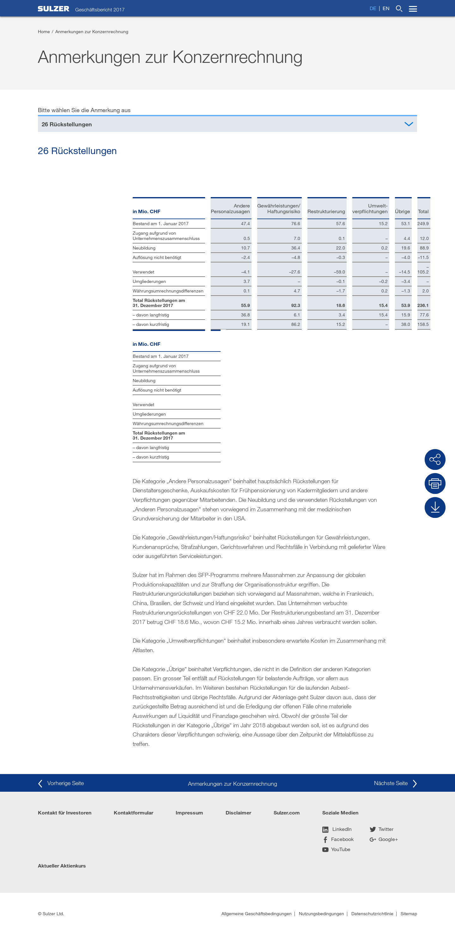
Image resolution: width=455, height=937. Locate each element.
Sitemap (409, 913)
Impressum (189, 812)
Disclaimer (238, 812)
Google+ (384, 839)
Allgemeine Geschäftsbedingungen (256, 913)
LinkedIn (337, 829)
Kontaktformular (133, 812)
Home (44, 31)
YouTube (336, 849)
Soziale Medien (340, 812)
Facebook (338, 839)
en (386, 8)
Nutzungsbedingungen (321, 913)
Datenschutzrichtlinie (372, 913)
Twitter (381, 829)
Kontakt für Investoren (64, 812)
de (373, 8)
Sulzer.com (287, 812)
